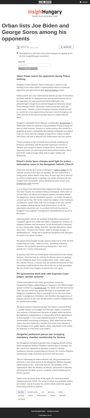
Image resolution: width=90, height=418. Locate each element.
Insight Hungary (25, 46)
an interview (65, 123)
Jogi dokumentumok (38, 411)
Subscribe (21, 62)
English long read (24, 183)
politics (23, 47)
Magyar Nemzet (51, 90)
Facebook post (40, 288)
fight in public (60, 170)
